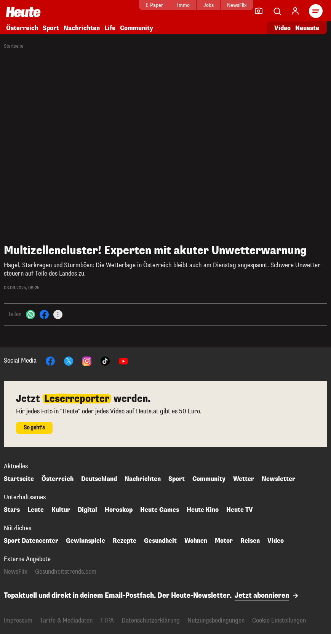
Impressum (18, 620)
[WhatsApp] (30, 314)
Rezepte (124, 541)
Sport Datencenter (31, 541)
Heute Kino (203, 510)
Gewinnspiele (85, 541)
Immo (161, 5)
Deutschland (99, 479)
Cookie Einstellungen (279, 620)
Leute (35, 510)
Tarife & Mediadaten (66, 620)
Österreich (22, 28)
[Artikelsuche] (276, 11)
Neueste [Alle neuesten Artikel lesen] (307, 28)
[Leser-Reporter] (258, 11)
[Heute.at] (23, 11)
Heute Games (159, 510)
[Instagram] (86, 361)
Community (136, 28)
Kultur (60, 510)
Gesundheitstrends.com (65, 572)
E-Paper (133, 5)
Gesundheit (160, 541)
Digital (87, 510)
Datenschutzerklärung (151, 620)
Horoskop (119, 510)
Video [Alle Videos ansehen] (282, 28)
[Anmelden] (295, 11)
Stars (12, 510)
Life (109, 28)
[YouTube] (123, 361)
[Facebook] (44, 314)
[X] (68, 361)
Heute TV (239, 510)
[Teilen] (57, 314)
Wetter (243, 479)
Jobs (187, 5)
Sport (51, 28)
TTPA (107, 620)
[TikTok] (105, 361)
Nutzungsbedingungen (216, 620)
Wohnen (195, 541)
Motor (224, 541)
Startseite (13, 46)
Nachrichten (82, 28)
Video (275, 541)
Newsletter (278, 479)
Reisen (250, 541)
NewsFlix (215, 5)
